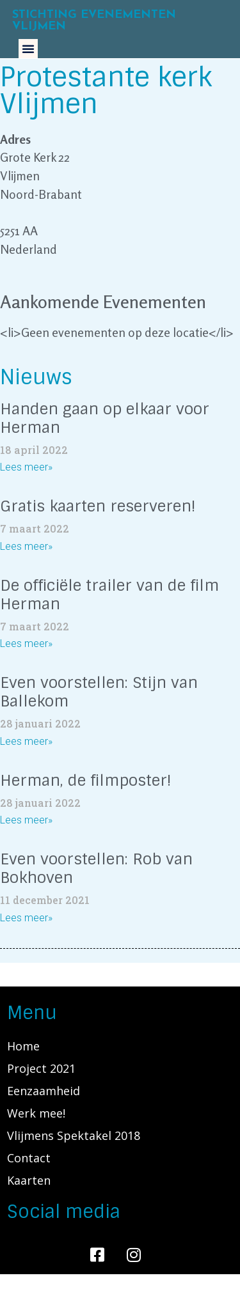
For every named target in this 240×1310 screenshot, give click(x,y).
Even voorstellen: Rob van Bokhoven (96, 868)
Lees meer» (26, 467)
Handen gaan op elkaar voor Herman (104, 418)
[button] (28, 48)
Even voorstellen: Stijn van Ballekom (99, 692)
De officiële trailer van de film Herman (109, 594)
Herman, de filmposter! (86, 780)
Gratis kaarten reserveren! (98, 506)
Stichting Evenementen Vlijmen (94, 21)
